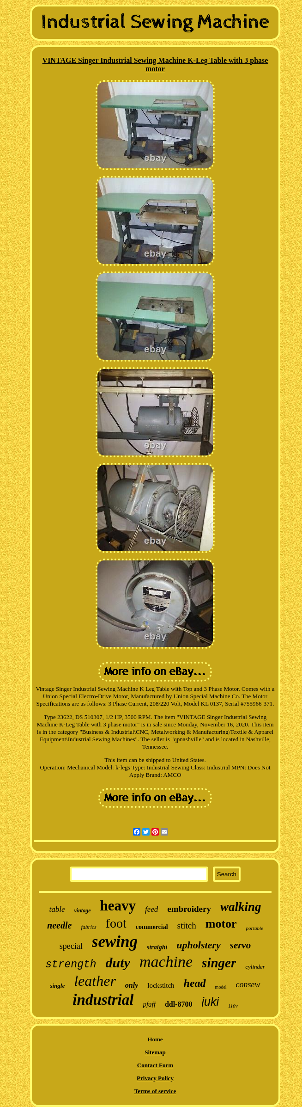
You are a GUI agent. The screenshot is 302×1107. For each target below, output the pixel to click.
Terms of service (155, 1091)
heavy (118, 906)
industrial (102, 999)
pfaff (149, 1004)
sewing (115, 942)
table (57, 909)
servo (240, 945)
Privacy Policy (155, 1078)
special (71, 946)
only (131, 985)
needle (59, 925)
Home (155, 1039)
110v (233, 1006)
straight (157, 947)
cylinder (255, 966)
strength (70, 965)
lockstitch (160, 985)
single (57, 985)
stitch (186, 925)
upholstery (198, 945)
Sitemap (155, 1052)
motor (221, 923)
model (221, 987)
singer (219, 962)
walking (240, 907)
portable (254, 928)
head (195, 983)
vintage (82, 910)
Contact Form (155, 1065)
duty (118, 962)
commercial (152, 926)
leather (95, 980)
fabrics (88, 927)
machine (166, 961)
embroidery (189, 909)
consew (248, 984)
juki (210, 1001)
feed (151, 909)
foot (116, 923)
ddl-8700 (179, 1004)
